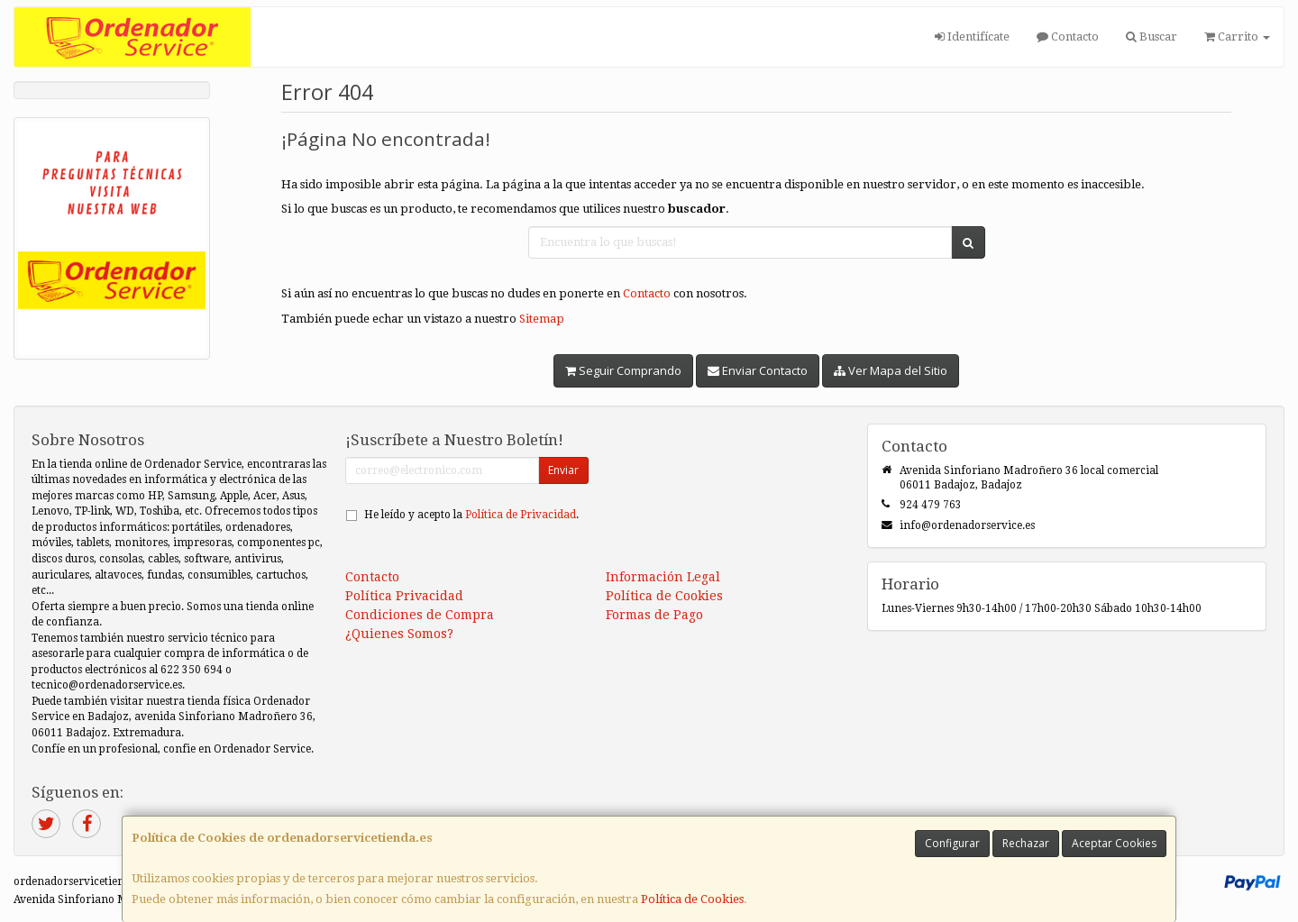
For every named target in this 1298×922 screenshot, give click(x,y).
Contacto (1068, 36)
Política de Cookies (692, 899)
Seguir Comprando (623, 370)
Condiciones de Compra (419, 614)
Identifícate (972, 36)
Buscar (1151, 36)
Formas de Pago (654, 614)
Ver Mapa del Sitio (890, 370)
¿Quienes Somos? (399, 633)
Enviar (563, 470)
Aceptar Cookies (1114, 843)
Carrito (1237, 36)
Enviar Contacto (758, 370)
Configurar (952, 843)
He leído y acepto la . (471, 514)
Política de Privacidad (520, 514)
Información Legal (663, 577)
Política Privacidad (404, 596)
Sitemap (541, 318)
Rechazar (1025, 843)
